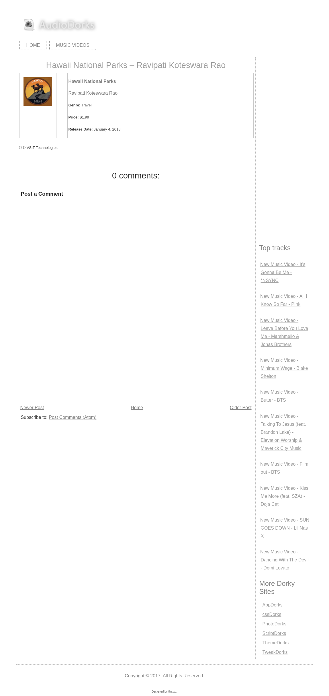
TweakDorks (275, 652)
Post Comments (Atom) (72, 417)
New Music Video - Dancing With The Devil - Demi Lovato (284, 559)
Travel (86, 105)
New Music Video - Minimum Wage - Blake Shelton (284, 368)
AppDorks (273, 604)
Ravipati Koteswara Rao (92, 93)
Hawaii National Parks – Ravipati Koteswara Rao (136, 65)
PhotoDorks (275, 623)
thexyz (172, 691)
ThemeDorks (276, 642)
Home (33, 45)
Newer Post (32, 407)
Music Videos (72, 45)
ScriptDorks (274, 633)
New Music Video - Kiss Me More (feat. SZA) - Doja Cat (284, 496)
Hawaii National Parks (92, 81)
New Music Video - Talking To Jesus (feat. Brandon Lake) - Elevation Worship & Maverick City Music (283, 432)
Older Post (241, 407)
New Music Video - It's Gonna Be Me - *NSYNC (282, 272)
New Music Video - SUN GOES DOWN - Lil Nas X (284, 528)
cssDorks (272, 614)
